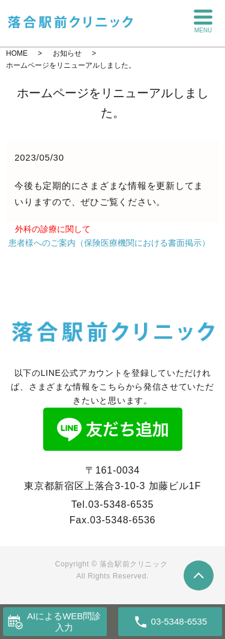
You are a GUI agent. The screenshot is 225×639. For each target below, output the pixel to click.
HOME (17, 53)
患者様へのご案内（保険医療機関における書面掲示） (109, 243)
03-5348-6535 (121, 504)
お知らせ (67, 53)
